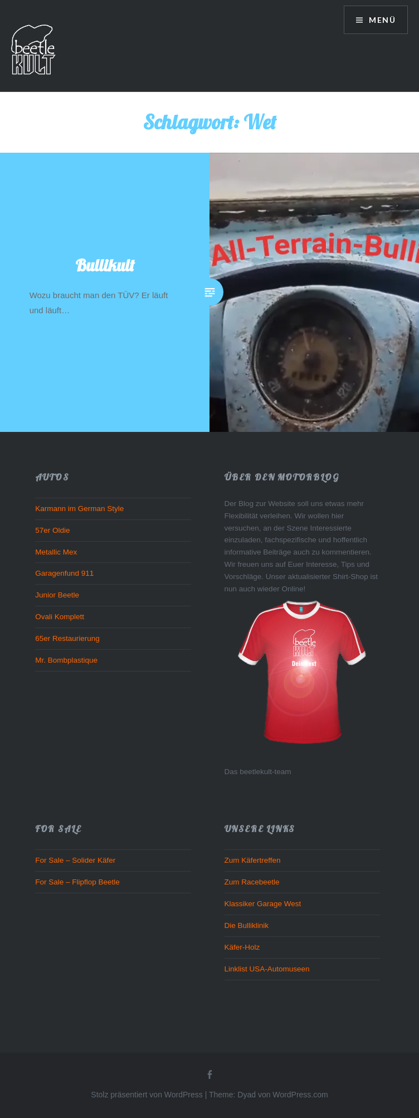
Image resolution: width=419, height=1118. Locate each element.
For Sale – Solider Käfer (75, 860)
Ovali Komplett (59, 617)
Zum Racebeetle (252, 882)
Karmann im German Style (79, 508)
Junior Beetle (57, 595)
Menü (381, 20)
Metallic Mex (56, 552)
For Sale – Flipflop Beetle (77, 882)
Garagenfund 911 (64, 573)
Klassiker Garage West (263, 904)
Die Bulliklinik (247, 925)
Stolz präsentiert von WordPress (147, 1094)
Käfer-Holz (242, 947)
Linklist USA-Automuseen (267, 969)
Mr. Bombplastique (66, 660)
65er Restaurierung (67, 638)
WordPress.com (300, 1094)
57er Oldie (52, 530)
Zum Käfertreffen (253, 860)
